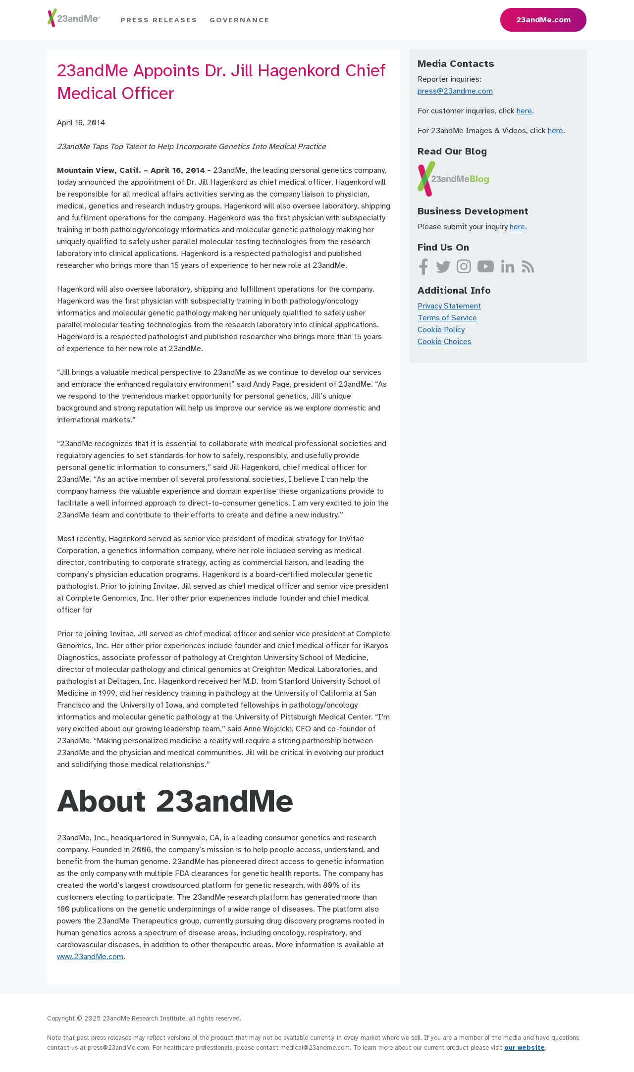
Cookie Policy (441, 330)
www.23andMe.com (90, 957)
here (524, 111)
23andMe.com (543, 20)
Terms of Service (447, 318)
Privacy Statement (449, 306)
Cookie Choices (445, 342)
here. (518, 227)
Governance (240, 20)
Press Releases (159, 20)
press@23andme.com (455, 91)
